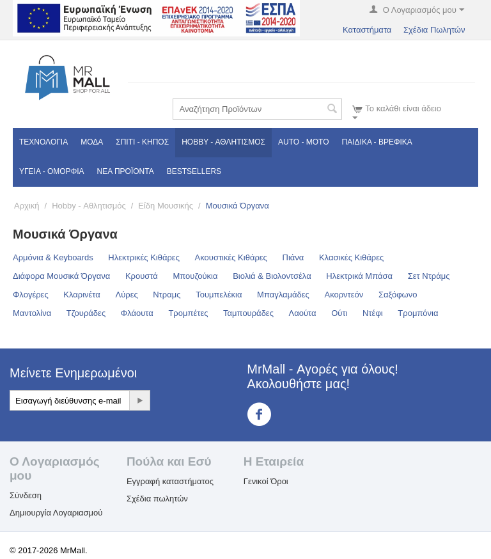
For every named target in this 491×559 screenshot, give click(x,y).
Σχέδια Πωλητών (434, 30)
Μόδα (92, 142)
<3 (267, 414)
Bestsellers (194, 171)
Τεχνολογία (43, 142)
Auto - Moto (303, 142)
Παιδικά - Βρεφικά (377, 142)
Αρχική (27, 205)
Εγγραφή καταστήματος (170, 481)
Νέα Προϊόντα (125, 171)
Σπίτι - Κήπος (142, 142)
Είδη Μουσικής (165, 205)
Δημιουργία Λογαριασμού (56, 512)
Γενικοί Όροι (266, 481)
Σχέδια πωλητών (157, 498)
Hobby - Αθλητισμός (223, 142)
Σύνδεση (26, 495)
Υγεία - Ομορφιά (51, 171)
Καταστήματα (367, 30)
